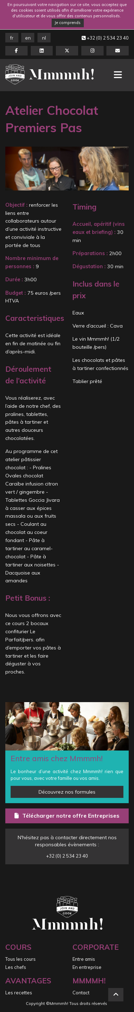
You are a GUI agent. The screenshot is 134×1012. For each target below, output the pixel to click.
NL (44, 38)
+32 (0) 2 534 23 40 (105, 38)
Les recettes (18, 992)
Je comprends (67, 22)
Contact (80, 992)
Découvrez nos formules (67, 792)
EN (28, 38)
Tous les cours (20, 959)
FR (11, 38)
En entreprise (86, 967)
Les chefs (15, 967)
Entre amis (83, 959)
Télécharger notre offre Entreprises (66, 815)
